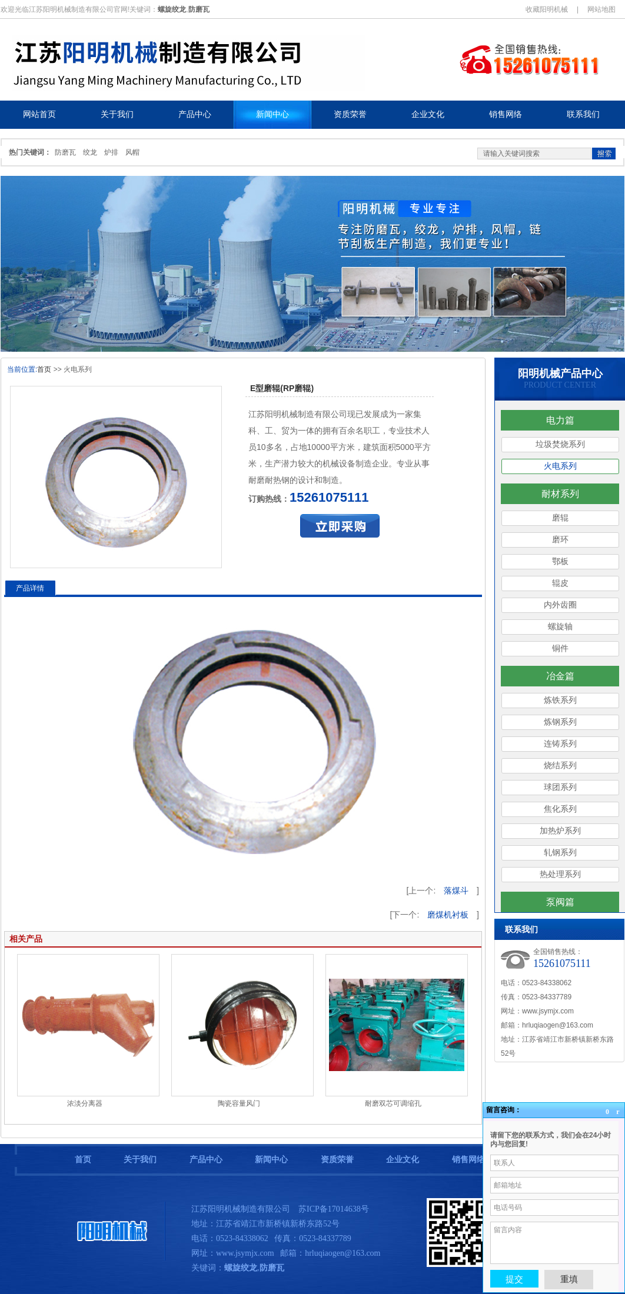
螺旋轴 (560, 626)
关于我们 (140, 1159)
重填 (569, 1279)
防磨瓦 (65, 152)
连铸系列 (560, 743)
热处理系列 (560, 874)
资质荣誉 (337, 1159)
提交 (514, 1279)
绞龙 (90, 152)
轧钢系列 (560, 852)
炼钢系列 (560, 722)
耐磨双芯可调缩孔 (393, 1103)
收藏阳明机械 (547, 9)
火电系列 (560, 466)
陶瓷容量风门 (239, 1103)
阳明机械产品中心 (560, 373)
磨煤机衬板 (447, 914)
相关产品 (25, 938)
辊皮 (560, 583)
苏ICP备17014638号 (333, 1209)
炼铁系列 (560, 700)
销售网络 (468, 1159)
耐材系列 (560, 494)
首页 (44, 369)
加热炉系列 (560, 830)
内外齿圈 (560, 605)
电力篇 (560, 420)
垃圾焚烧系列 (560, 444)
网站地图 (601, 9)
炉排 (111, 152)
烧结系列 (560, 765)
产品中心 (206, 1159)
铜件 (560, 648)
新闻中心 (271, 1159)
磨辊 (560, 517)
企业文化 (402, 1159)
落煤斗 (456, 890)
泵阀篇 (560, 902)
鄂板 (560, 561)
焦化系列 (560, 809)
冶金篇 (560, 676)
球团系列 (560, 787)
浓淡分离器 (84, 1103)
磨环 (560, 539)
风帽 (132, 152)
